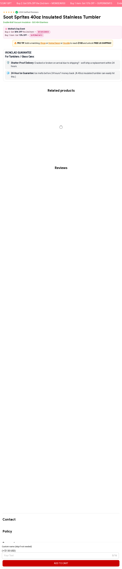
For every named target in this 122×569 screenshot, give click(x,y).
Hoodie (66, 43)
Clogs (43, 43)
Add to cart (61, 563)
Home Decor (54, 43)
